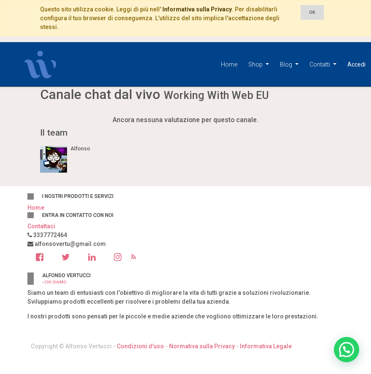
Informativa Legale (266, 346)
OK (312, 12)
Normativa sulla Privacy (202, 346)
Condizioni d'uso (140, 346)
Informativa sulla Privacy (197, 9)
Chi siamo (55, 282)
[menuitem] (229, 64)
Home (35, 207)
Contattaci (41, 226)
